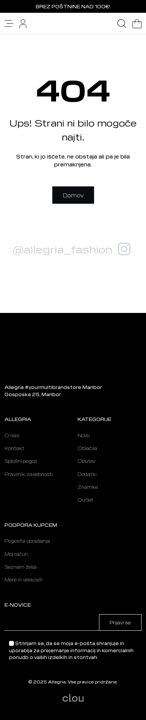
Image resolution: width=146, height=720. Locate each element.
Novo (84, 435)
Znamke (88, 487)
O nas (12, 435)
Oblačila (87, 448)
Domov (73, 195)
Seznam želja (20, 567)
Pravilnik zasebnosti (29, 474)
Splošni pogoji (21, 461)
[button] (9, 22)
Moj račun (16, 554)
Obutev (87, 461)
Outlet (85, 500)
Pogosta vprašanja (27, 541)
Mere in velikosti (24, 580)
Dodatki (87, 474)
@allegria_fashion (62, 249)
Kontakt (14, 448)
